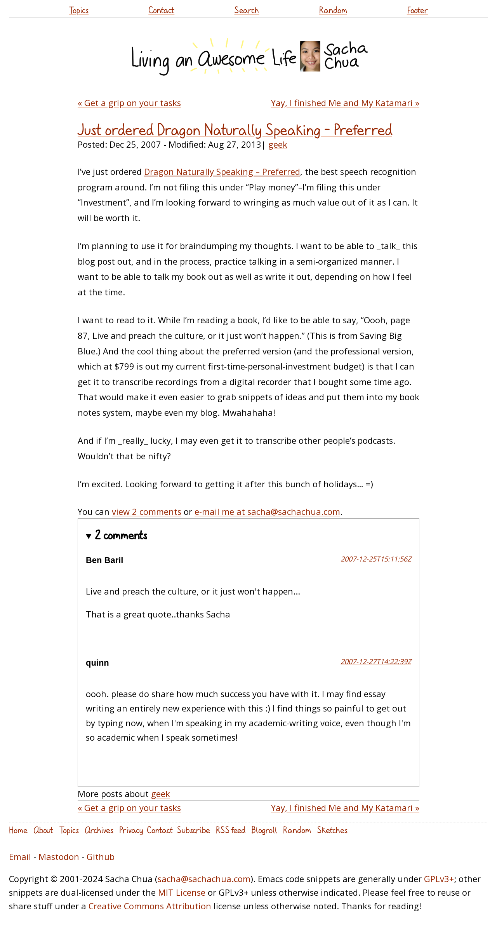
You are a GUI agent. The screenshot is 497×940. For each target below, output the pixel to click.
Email (20, 856)
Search (246, 10)
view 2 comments (146, 511)
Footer (417, 10)
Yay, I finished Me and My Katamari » (345, 102)
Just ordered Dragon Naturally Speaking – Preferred (235, 130)
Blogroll (264, 830)
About (43, 830)
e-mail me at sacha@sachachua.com (267, 511)
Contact (161, 10)
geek (277, 144)
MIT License (181, 892)
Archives (99, 830)
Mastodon (58, 856)
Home (18, 830)
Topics (79, 10)
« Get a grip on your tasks (129, 102)
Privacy (131, 830)
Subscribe (193, 830)
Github (101, 856)
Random (333, 10)
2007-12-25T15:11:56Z (376, 558)
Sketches (332, 830)
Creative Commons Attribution (150, 906)
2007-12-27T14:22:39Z (376, 661)
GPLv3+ (439, 878)
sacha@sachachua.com (204, 878)
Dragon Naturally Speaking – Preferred (222, 171)
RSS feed (230, 830)
